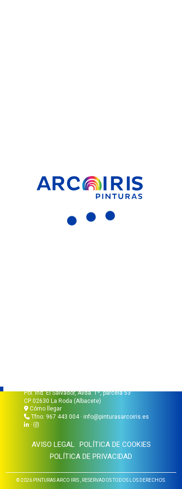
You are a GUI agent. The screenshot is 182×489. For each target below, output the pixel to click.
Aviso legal (53, 444)
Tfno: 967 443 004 (55, 416)
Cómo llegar (43, 408)
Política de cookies (115, 444)
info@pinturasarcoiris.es (116, 416)
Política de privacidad (91, 456)
